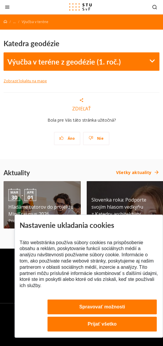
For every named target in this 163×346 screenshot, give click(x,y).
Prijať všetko (102, 323)
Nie (96, 138)
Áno (67, 138)
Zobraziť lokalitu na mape (25, 80)
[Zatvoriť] (7, 7)
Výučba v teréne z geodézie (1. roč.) (64, 62)
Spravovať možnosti (102, 306)
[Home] (5, 21)
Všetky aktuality (133, 172)
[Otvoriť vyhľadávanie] (154, 7)
